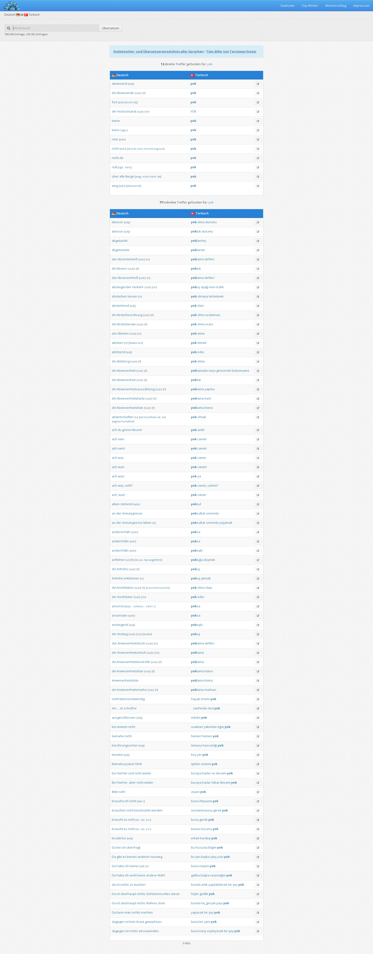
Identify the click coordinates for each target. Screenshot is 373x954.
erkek (195, 838)
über (115, 176)
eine (140, 148)
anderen (143, 857)
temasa (196, 745)
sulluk (198, 513)
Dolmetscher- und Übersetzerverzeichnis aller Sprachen (158, 51)
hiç (203, 903)
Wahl (161, 875)
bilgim (212, 847)
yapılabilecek (217, 884)
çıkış (213, 857)
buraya (196, 773)
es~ (148, 819)
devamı (221, 773)
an (114, 513)
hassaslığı (210, 745)
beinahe (118, 736)
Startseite (287, 5)
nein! (121, 448)
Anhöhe (122, 569)
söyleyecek (215, 931)
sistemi (206, 764)
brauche (118, 801)
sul (196, 504)
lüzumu (206, 829)
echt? (129, 485)
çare (207, 921)
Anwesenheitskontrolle (133, 662)
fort (114, 102)
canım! (202, 439)
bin (119, 847)
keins (116, 130)
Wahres (151, 903)
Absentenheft (127, 259)
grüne (126, 430)
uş (195, 287)
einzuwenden (149, 931)
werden (156, 810)
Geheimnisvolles (158, 894)
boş (193, 754)
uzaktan (197, 727)
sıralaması (212, 315)
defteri (209, 259)
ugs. (124, 130)
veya (212, 370)
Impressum (361, 5)
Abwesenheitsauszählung (135, 389)
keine (116, 121)
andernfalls (120, 541)
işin (198, 857)
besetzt (117, 754)
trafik (220, 287)
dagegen (118, 921)
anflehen (118, 560)
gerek (217, 810)
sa (195, 532)
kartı (208, 398)
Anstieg (122, 634)
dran (161, 903)
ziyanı (195, 792)
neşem (204, 866)
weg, (139, 176)
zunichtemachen (158, 587)
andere (151, 875)
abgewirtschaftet (122, 421)
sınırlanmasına (201, 810)
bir (230, 884)
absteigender (121, 287)
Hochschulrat (126, 111)
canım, (202, 485)
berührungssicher (125, 745)
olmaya (202, 296)
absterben (119, 296)
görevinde (223, 370)
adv (121, 102)
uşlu (197, 625)
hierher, (122, 782)
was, (121, 485)
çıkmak (206, 578)
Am (114, 708)
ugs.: (121, 167)
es (125, 819)
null (114, 167)
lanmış (198, 240)
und (131, 773)
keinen (132, 857)
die (114, 93)
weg (115, 185)
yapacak (197, 912)
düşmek (209, 560)
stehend (126, 504)
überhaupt (128, 894)
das (114, 259)
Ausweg (156, 857)
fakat (215, 782)
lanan (198, 250)
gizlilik (204, 894)
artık (204, 884)
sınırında (212, 513)
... (118, 708)
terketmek (216, 296)
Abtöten (123, 333)
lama (197, 259)
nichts (124, 884)
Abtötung (123, 361)
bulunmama (240, 370)
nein (115, 139)
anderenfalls (121, 532)
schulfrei (130, 708)
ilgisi (221, 727)
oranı (209, 324)
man (128, 912)
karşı (202, 931)
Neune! (137, 430)
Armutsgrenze (132, 513)
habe (120, 866)
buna (195, 801)
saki (197, 550)
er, (138, 819)
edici (200, 352)
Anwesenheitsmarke (132, 689)
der (114, 111)
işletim (195, 764)
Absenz (122, 268)
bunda (196, 884)
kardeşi (205, 838)
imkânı (196, 717)
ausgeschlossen (124, 717)
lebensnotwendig (132, 699)
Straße (147, 634)
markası (210, 689)
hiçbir (195, 894)
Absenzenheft (128, 278)
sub (138, 93)
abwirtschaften (123, 417)
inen (212, 287)
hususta (201, 847)
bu (193, 847)
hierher (122, 773)
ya (199, 476)
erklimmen (131, 578)
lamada (199, 370)
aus (161, 148)
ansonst (118, 606)
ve (213, 773)
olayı (208, 587)
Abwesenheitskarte (131, 398)
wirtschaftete (148, 417)
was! (121, 467)
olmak (201, 417)
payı (219, 903)
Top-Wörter (310, 5)
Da (114, 847)
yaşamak (225, 522)
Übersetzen (110, 28)
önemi (205, 699)
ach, (115, 495)
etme (201, 333)
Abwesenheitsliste (130, 407)
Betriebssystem (123, 764)
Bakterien (135, 343)
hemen (196, 736)
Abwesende (125, 93)
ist (121, 708)
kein (128, 167)
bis (114, 773)
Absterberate (126, 324)
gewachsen (153, 921)
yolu (220, 857)
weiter (146, 773)
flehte (135, 560)
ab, (159, 417)
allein (116, 504)
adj (131, 83)
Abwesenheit (126, 370)
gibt (119, 857)
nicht (129, 102)
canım (201, 457)
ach (114, 430)
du (120, 430)
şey (235, 884)
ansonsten (120, 615)
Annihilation (125, 587)
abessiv (117, 222)
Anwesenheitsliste (130, 671)
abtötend (118, 352)
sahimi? (212, 485)
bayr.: (129, 606)
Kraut (140, 921)
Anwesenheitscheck (131, 652)
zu (147, 866)
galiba (195, 875)
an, (141, 560)
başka (205, 857)
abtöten (117, 343)
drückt (132, 148)
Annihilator (125, 597)
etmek (201, 343)
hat (164, 417)
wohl (133, 875)
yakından (210, 727)
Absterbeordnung (129, 315)
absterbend (120, 305)
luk (196, 231)
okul (210, 708)
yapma (210, 389)
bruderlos (119, 838)
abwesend (119, 83)
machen (140, 884)
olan (200, 305)
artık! (201, 430)
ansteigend (120, 625)
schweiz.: (139, 606)
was (121, 457)
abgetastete (120, 250)
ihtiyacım (205, 801)
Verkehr (138, 287)
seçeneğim (218, 875)
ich (127, 801)
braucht (117, 819)
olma (201, 222)
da (135, 102)
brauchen (119, 810)
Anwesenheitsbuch (131, 643)
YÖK (193, 111)
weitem (122, 727)
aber (132, 782)
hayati (195, 699)
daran (175, 894)
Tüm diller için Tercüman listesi (231, 51)
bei (114, 727)
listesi (209, 407)
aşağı (204, 287)
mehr (153, 176)
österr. (150, 606)
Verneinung (150, 148)
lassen (132, 296)
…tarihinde (199, 708)
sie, (143, 819)
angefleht (155, 560)
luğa (197, 560)
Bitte (115, 792)
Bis (114, 782)
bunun (196, 829)
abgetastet (120, 240)
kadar (206, 773)
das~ (141, 801)
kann (120, 912)
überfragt (133, 847)
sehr (122, 792)
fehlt (138, 764)
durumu (211, 222)
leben (147, 522)
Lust (141, 866)
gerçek (211, 903)
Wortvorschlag (335, 5)
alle (122, 176)
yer (199, 754)
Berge (129, 176)
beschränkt (142, 810)
